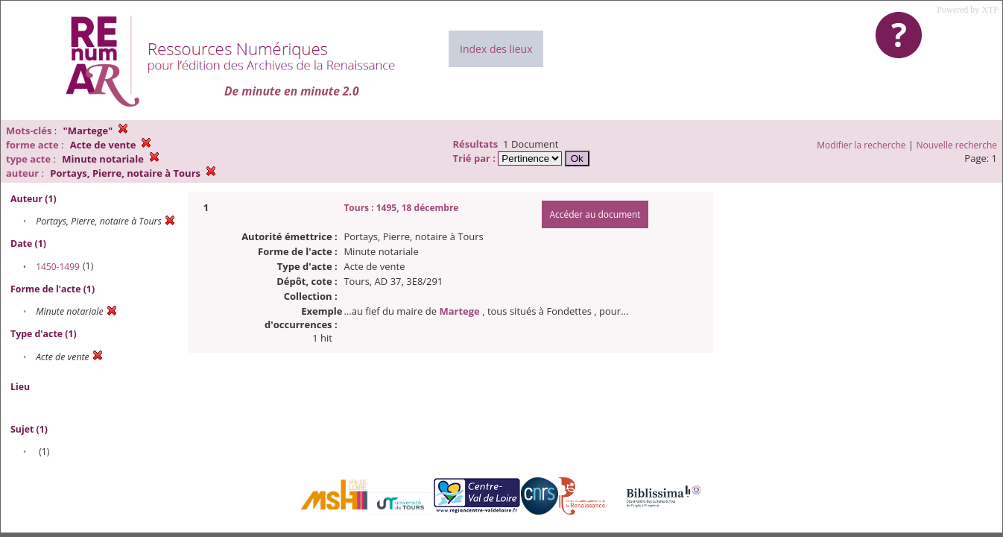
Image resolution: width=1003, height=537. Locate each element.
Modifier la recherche (861, 145)
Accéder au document (594, 214)
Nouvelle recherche (957, 145)
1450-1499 (58, 266)
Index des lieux (496, 49)
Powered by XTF (968, 9)
